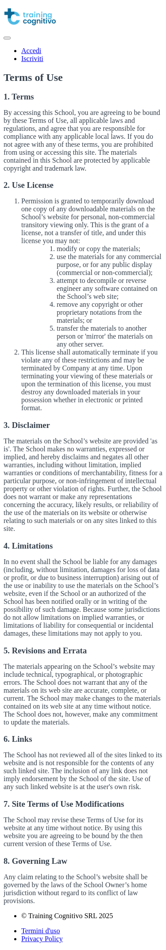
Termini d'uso (40, 931)
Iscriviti (32, 58)
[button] (7, 38)
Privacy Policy (42, 938)
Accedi (31, 50)
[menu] (83, 55)
